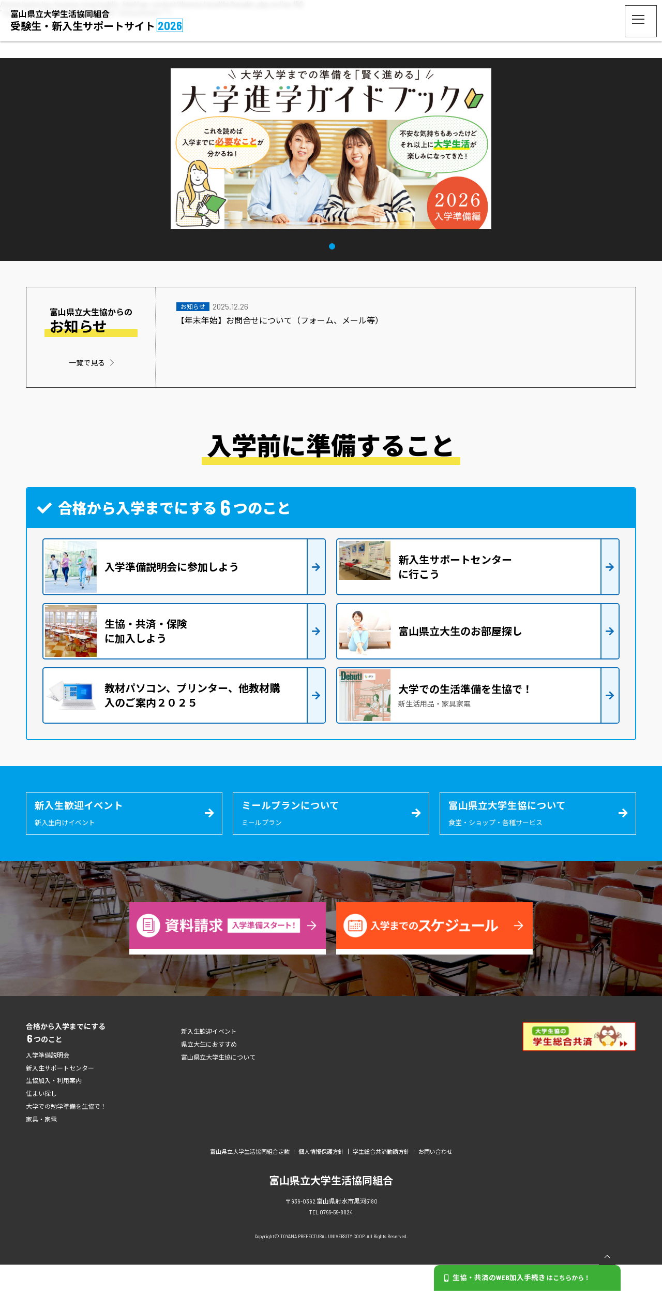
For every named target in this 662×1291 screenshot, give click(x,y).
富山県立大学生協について (218, 1083)
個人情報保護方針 (321, 1177)
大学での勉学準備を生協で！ (66, 1132)
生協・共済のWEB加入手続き (520, 1277)
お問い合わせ (435, 1177)
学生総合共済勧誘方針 (381, 1177)
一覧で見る (87, 362)
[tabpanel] (331, 149)
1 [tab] (332, 245)
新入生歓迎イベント (209, 1057)
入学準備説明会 (47, 1081)
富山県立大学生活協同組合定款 (250, 1177)
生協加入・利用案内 (54, 1106)
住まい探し (41, 1119)
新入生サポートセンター (60, 1094)
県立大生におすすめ (209, 1070)
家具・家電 (41, 1145)
